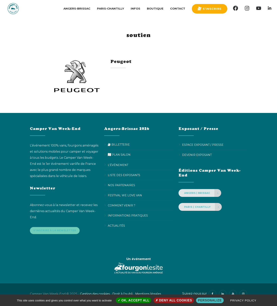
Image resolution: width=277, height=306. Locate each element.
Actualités (116, 225)
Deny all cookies (173, 300)
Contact (177, 8)
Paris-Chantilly (110, 8)
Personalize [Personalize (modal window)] (210, 300)
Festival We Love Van (125, 195)
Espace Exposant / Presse (202, 144)
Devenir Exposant (197, 154)
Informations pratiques (128, 215)
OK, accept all (133, 300)
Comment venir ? (121, 205)
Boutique (155, 8)
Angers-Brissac (76, 8)
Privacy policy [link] (243, 300)
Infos (135, 8)
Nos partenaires (121, 185)
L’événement (118, 165)
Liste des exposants (124, 175)
